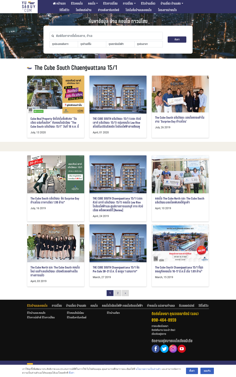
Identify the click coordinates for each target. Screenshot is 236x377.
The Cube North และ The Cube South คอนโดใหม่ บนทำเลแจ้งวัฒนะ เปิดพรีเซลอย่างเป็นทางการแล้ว (55, 271)
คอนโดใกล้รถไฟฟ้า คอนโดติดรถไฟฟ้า (122, 305)
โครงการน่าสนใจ (167, 10)
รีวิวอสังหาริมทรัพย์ (76, 317)
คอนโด (91, 3)
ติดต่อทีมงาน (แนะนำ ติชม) (163, 330)
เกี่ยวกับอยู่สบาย (159, 334)
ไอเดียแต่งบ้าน (83, 10)
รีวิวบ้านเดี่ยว (148, 3)
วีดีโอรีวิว (64, 10)
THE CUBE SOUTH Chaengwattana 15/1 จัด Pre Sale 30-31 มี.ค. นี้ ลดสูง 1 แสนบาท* (116, 269)
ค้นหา (177, 39)
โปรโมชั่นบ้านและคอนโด (139, 10)
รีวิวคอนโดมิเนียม (75, 313)
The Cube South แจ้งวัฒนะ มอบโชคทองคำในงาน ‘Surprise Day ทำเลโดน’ (179, 119)
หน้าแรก (59, 3)
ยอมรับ (207, 370)
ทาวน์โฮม (128, 3)
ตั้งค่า (71, 372)
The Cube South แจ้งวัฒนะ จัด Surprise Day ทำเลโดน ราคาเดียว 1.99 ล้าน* (54, 200)
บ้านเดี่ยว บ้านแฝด (171, 3)
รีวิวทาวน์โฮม (110, 3)
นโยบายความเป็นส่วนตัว (148, 369)
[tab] (39, 305)
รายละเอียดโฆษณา (160, 326)
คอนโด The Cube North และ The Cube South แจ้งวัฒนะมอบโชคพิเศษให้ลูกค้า (179, 200)
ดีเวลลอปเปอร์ (186, 305)
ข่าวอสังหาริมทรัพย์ (108, 10)
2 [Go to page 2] (117, 293)
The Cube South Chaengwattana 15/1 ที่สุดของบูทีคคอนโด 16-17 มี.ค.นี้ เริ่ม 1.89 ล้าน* (179, 269)
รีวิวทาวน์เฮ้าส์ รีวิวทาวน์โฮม (41, 317)
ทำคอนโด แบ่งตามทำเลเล (161, 305)
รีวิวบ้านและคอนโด (37, 305)
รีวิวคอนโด (77, 3)
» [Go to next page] (125, 293)
